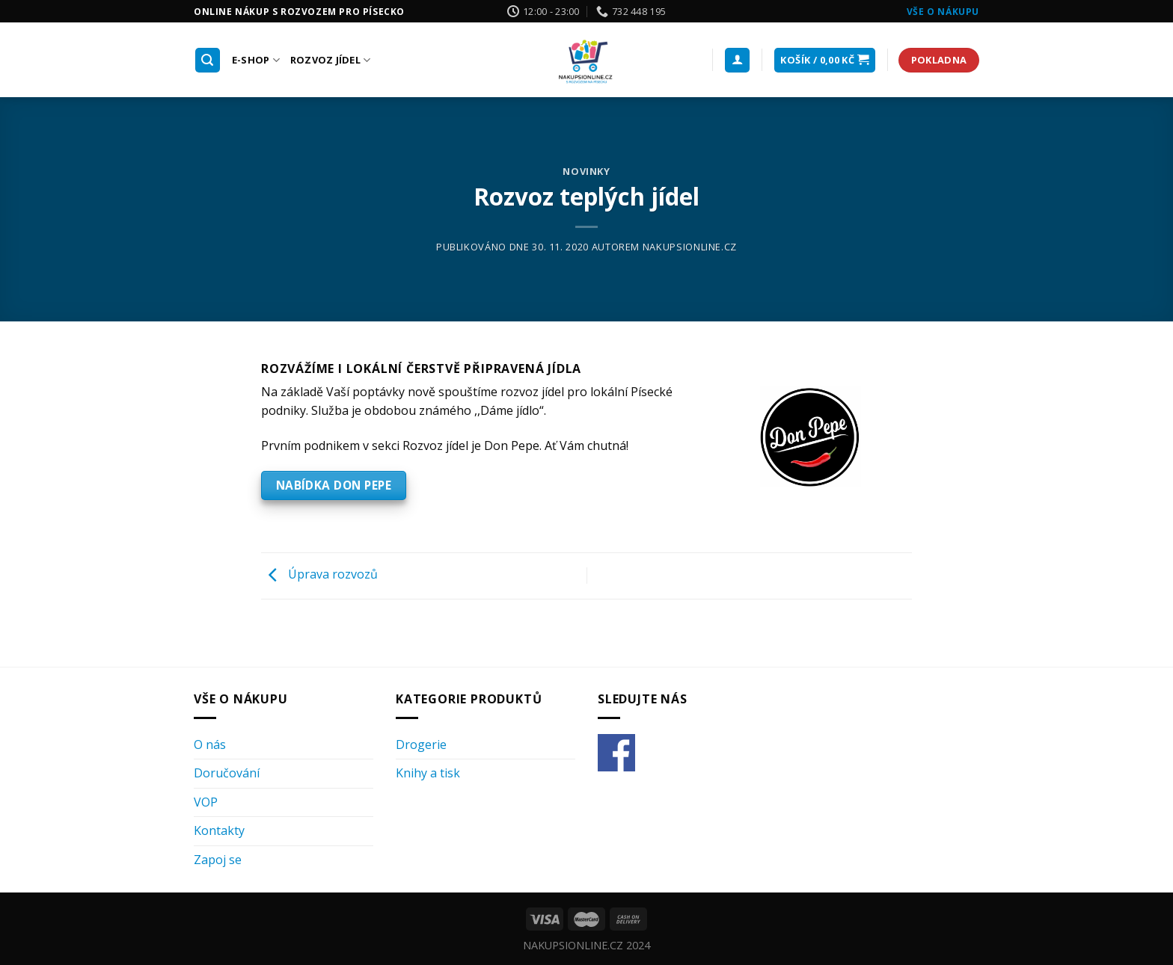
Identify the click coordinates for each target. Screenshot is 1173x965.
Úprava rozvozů (319, 574)
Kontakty (219, 830)
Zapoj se (218, 859)
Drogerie (421, 744)
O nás (210, 744)
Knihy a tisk (428, 773)
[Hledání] (208, 60)
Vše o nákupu (943, 11)
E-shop (256, 60)
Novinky (586, 171)
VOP (206, 802)
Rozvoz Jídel (330, 60)
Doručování (227, 773)
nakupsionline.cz (690, 246)
